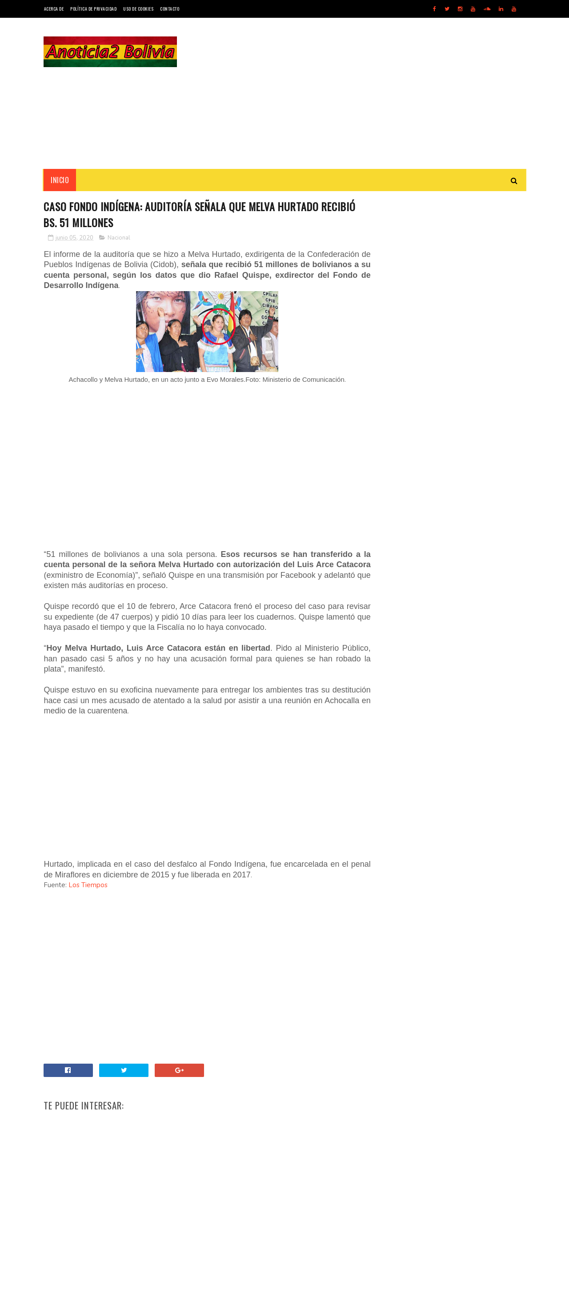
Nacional (119, 238)
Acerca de (54, 8)
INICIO (60, 180)
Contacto (169, 8)
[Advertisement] (363, 93)
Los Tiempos (88, 885)
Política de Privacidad (93, 8)
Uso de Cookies (138, 8)
